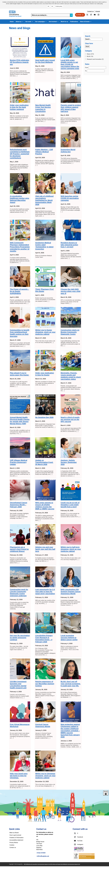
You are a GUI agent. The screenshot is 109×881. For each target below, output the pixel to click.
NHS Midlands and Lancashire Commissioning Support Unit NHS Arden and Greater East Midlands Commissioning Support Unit (52, 864)
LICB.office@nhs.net (43, 856)
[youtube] (94, 14)
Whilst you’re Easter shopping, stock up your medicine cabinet (45, 332)
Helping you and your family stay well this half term (45, 549)
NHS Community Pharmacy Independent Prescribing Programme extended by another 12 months (20, 247)
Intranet (97, 11)
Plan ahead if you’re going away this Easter (19, 374)
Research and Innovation (95, 59)
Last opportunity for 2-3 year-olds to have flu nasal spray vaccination (45, 591)
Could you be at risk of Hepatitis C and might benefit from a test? (70, 505)
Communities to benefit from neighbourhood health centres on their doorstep (19, 333)
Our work (29, 21)
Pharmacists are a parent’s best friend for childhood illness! (19, 549)
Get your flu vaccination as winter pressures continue (20, 638)
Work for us (64, 21)
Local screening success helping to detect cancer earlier (69, 638)
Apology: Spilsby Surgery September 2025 (69, 462)
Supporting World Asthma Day (68, 151)
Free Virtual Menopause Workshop (20, 725)
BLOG (90, 56)
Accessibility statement (16, 840)
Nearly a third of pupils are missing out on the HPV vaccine (70, 419)
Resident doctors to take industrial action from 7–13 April (69, 245)
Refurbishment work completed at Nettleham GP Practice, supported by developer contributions (20, 154)
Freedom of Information (17, 837)
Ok (48, 6)
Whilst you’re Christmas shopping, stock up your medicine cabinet (45, 776)
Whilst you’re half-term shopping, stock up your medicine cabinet (71, 549)
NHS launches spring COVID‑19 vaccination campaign (70, 198)
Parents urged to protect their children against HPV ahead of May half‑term (71, 108)
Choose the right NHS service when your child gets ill (70, 291)
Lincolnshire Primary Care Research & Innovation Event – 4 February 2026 (44, 639)
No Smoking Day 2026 (44, 417)
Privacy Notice (14, 842)
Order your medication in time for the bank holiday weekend (19, 107)
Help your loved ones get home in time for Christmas (18, 776)
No (52, 6)
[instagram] (98, 14)
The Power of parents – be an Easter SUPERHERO (19, 291)
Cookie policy (58, 6)
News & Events (85, 21)
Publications (74, 21)
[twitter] (87, 14)
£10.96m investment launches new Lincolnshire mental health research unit (18, 685)
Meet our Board (14, 832)
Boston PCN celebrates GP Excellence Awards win (19, 62)
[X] (74, 833)
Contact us (90, 11)
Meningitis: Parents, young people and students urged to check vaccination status (71, 376)
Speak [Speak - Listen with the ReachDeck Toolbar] (79, 15)
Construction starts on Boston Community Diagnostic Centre (70, 332)
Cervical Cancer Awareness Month (42, 725)
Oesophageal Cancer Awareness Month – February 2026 (18, 505)
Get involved (54, 21)
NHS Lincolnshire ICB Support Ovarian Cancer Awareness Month (71, 591)
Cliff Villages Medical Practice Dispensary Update (18, 462)
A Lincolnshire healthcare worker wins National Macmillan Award (19, 199)
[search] (71, 15)
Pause (106, 793)
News (90, 54)
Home (12, 21)
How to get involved (15, 835)
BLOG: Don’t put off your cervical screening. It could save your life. (71, 684)
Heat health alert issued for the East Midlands (45, 61)
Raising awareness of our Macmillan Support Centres (44, 684)
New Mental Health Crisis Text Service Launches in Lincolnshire (43, 108)
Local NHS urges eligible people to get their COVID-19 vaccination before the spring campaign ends (70, 64)
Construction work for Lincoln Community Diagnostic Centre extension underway (19, 592)
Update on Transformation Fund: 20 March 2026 (44, 462)
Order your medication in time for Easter (44, 374)
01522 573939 (41, 853)
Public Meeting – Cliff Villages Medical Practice (44, 152)
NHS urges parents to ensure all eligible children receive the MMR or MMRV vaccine (44, 506)
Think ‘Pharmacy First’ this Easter (44, 290)
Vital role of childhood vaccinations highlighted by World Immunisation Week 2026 (44, 200)
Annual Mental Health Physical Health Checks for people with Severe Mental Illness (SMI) (19, 420)
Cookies (12, 845)
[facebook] (91, 14)
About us (19, 21)
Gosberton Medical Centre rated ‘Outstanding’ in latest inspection (44, 246)
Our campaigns (41, 21)
